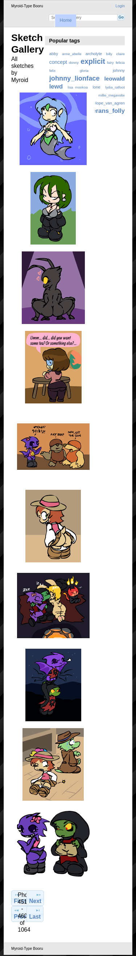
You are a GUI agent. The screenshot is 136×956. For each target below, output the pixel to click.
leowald (114, 78)
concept (58, 62)
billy (109, 54)
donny (74, 63)
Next (35, 898)
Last (35, 913)
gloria (84, 71)
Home (65, 20)
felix (52, 71)
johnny (119, 70)
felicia (120, 63)
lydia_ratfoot (115, 87)
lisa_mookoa (78, 87)
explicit (93, 61)
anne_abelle (71, 54)
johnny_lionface (74, 78)
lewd (56, 86)
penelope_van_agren (106, 103)
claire (120, 54)
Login (120, 6)
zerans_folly (107, 110)
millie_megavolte (111, 95)
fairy (110, 63)
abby (53, 54)
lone (96, 87)
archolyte (94, 54)
